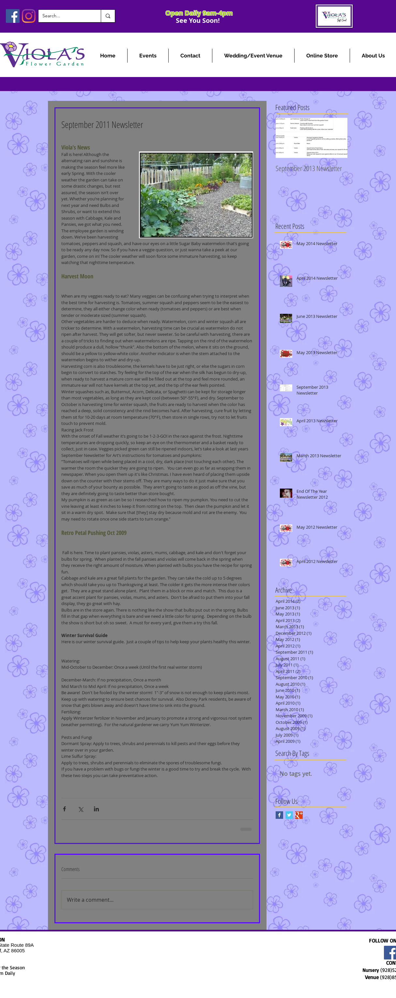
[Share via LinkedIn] (96, 809)
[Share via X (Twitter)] (80, 809)
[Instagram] (29, 16)
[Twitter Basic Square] (289, 815)
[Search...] (64, 16)
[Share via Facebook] (64, 809)
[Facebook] (13, 16)
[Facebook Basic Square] (279, 815)
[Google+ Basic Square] (299, 815)
